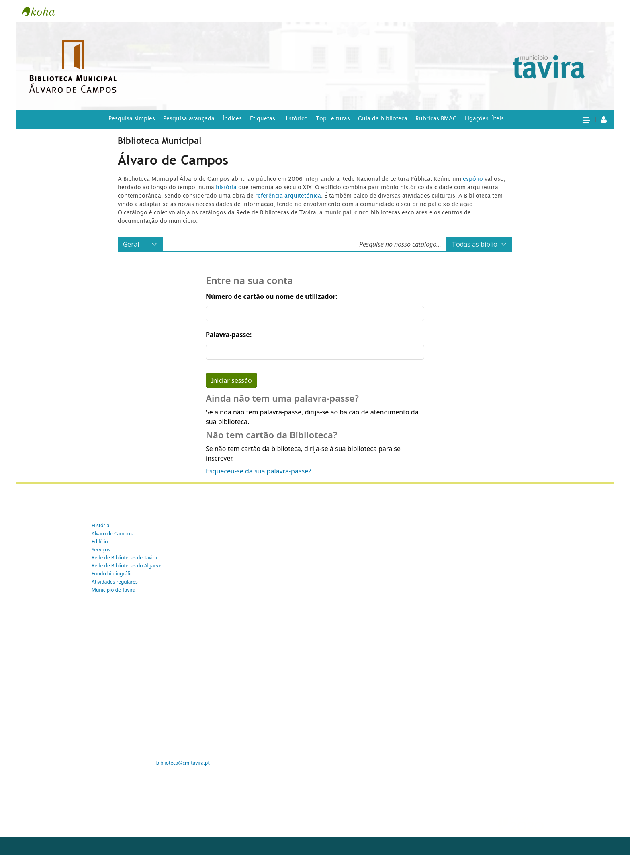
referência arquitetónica (288, 195)
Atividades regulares (115, 581)
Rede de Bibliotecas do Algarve (126, 565)
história (226, 187)
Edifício (100, 541)
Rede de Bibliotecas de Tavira (124, 557)
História (100, 525)
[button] (586, 119)
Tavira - (42, 11)
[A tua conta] (604, 119)
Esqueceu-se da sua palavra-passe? (258, 471)
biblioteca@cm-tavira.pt (183, 762)
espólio (474, 178)
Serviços (101, 549)
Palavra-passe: (229, 334)
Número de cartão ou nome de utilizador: (272, 296)
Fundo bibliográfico (113, 573)
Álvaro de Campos (112, 533)
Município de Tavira (113, 589)
